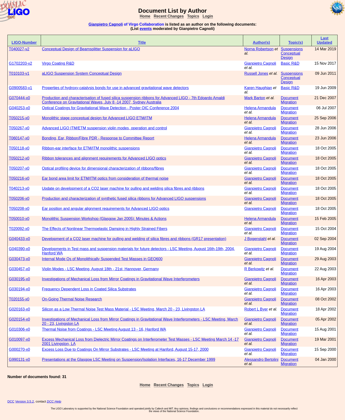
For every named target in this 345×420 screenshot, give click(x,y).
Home (145, 16)
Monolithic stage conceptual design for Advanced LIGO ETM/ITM (97, 118)
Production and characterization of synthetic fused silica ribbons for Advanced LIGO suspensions (124, 198)
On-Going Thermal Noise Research (72, 299)
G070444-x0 (19, 98)
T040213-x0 (19, 188)
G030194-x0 (19, 289)
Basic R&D (290, 63)
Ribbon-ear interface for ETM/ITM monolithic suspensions (91, 148)
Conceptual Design (290, 55)
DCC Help (54, 401)
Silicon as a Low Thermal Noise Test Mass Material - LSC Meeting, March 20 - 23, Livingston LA (123, 309)
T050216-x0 (19, 178)
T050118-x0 (19, 148)
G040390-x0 (19, 249)
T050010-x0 (19, 219)
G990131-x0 (19, 359)
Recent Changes (169, 16)
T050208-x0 (19, 209)
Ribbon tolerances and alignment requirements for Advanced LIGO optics (104, 158)
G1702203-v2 (20, 63)
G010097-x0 (19, 339)
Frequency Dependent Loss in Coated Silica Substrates (89, 289)
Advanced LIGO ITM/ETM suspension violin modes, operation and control (104, 128)
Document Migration (289, 100)
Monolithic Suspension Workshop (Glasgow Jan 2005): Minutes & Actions (104, 219)
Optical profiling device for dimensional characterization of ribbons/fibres (103, 168)
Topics (193, 16)
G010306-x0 (19, 329)
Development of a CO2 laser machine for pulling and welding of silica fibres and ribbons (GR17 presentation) (134, 239)
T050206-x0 (19, 198)
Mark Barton (254, 98)
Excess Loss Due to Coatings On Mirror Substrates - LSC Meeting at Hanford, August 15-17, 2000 (125, 349)
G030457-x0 (19, 269)
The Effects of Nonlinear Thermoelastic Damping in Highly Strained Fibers (104, 229)
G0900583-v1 (20, 88)
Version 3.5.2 (24, 401)
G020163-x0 (19, 309)
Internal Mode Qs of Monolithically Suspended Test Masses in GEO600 (102, 259)
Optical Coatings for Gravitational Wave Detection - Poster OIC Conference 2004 (110, 108)
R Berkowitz (254, 269)
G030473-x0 (19, 259)
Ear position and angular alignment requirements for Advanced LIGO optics (105, 209)
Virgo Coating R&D (58, 63)
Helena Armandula (260, 108)
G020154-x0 (19, 319)
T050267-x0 (19, 128)
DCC (10, 401)
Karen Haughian (258, 88)
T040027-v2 (19, 49)
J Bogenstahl (255, 239)
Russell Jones (256, 73)
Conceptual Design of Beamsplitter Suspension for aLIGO (91, 49)
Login (207, 16)
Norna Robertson (259, 49)
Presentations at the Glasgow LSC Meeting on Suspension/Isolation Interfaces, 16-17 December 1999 (128, 359)
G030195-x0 (19, 279)
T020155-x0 (19, 299)
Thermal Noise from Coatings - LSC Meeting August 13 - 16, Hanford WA (104, 329)
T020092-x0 (19, 229)
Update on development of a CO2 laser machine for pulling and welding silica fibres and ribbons (123, 188)
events (146, 29)
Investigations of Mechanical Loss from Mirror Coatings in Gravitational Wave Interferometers (121, 279)
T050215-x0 (19, 118)
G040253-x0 (19, 108)
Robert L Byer (256, 309)
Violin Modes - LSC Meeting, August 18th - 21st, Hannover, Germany (100, 269)
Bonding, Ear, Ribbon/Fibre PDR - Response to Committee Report (98, 138)
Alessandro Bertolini (261, 359)
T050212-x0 (19, 158)
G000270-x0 (19, 349)
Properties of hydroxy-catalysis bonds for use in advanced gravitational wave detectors (115, 88)
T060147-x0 (19, 138)
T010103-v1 (19, 73)
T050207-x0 (19, 168)
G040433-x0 (19, 239)
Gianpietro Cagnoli (105, 24)
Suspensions (292, 49)
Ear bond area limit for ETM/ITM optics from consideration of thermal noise (105, 178)
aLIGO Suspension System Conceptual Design (82, 73)
